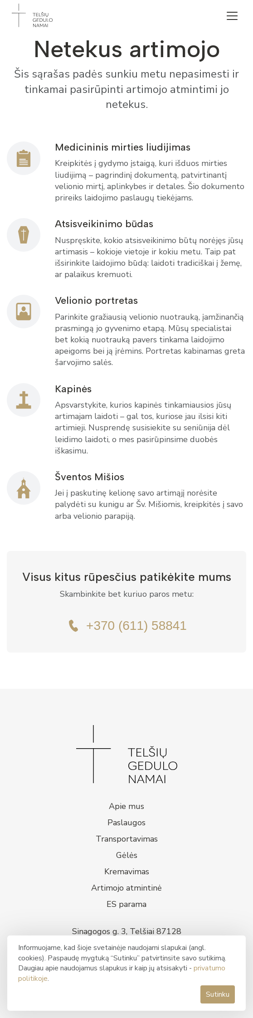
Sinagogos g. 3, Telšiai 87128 (126, 931)
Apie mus (126, 806)
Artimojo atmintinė (126, 887)
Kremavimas (126, 871)
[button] (232, 16)
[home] (30, 15)
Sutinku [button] (217, 994)
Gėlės (126, 855)
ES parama (126, 904)
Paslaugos (126, 822)
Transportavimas (127, 838)
